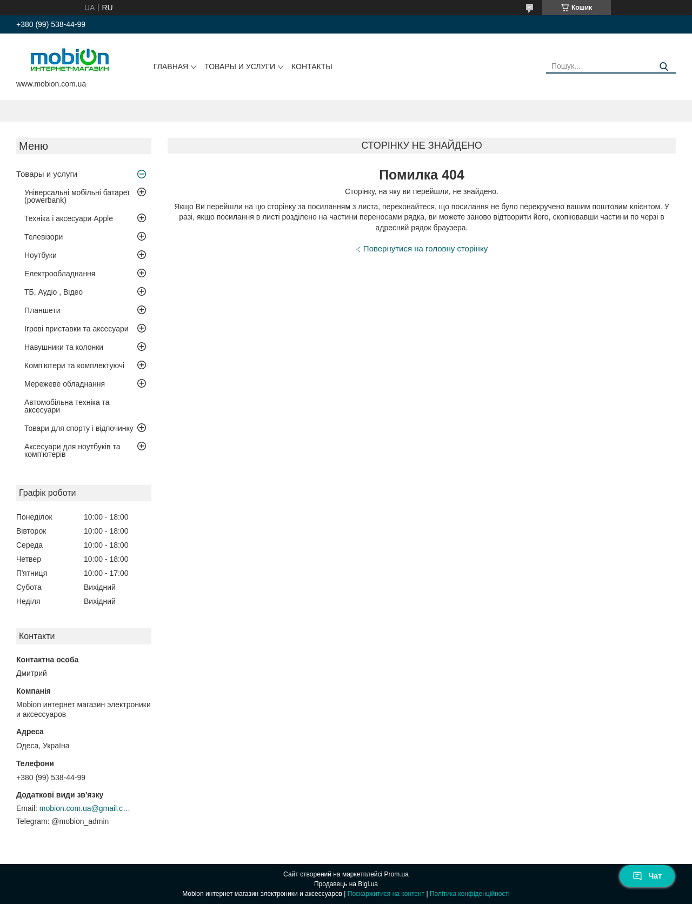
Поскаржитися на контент (386, 894)
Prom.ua (396, 874)
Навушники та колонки (63, 347)
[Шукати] (663, 67)
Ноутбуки (40, 255)
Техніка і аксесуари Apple (68, 218)
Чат (647, 876)
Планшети (42, 310)
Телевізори (43, 236)
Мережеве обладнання (64, 384)
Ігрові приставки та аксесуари (76, 328)
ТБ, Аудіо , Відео (53, 292)
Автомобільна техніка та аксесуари (67, 406)
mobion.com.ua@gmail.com (85, 808)
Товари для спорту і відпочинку (79, 428)
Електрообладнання (59, 273)
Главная (171, 66)
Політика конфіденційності (470, 894)
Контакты (311, 66)
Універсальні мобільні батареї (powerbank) (76, 196)
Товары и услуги (239, 66)
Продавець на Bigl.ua (346, 884)
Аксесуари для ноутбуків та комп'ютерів (72, 450)
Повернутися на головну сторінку (425, 248)
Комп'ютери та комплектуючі (74, 365)
